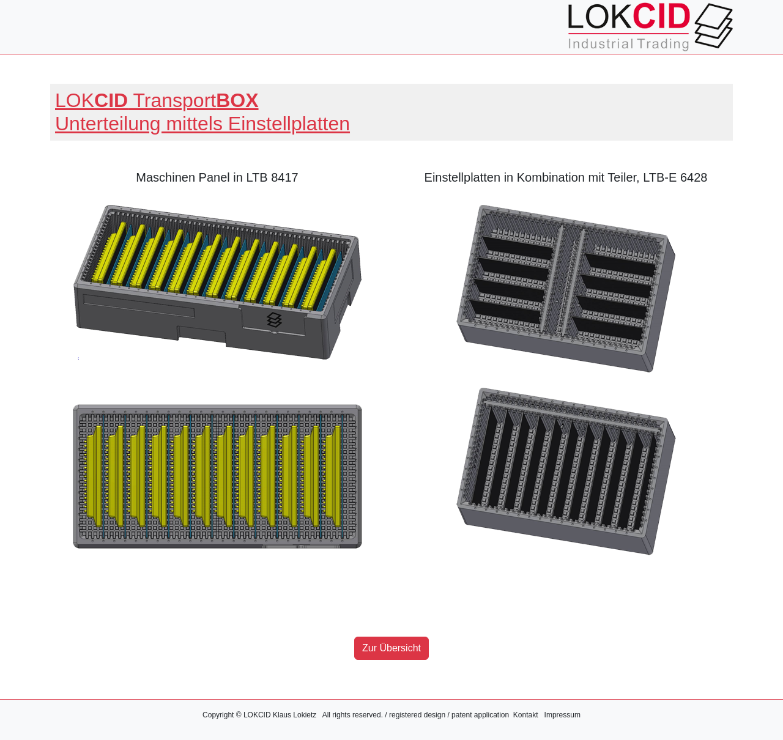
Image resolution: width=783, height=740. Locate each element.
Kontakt (525, 715)
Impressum (562, 715)
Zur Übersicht (391, 648)
